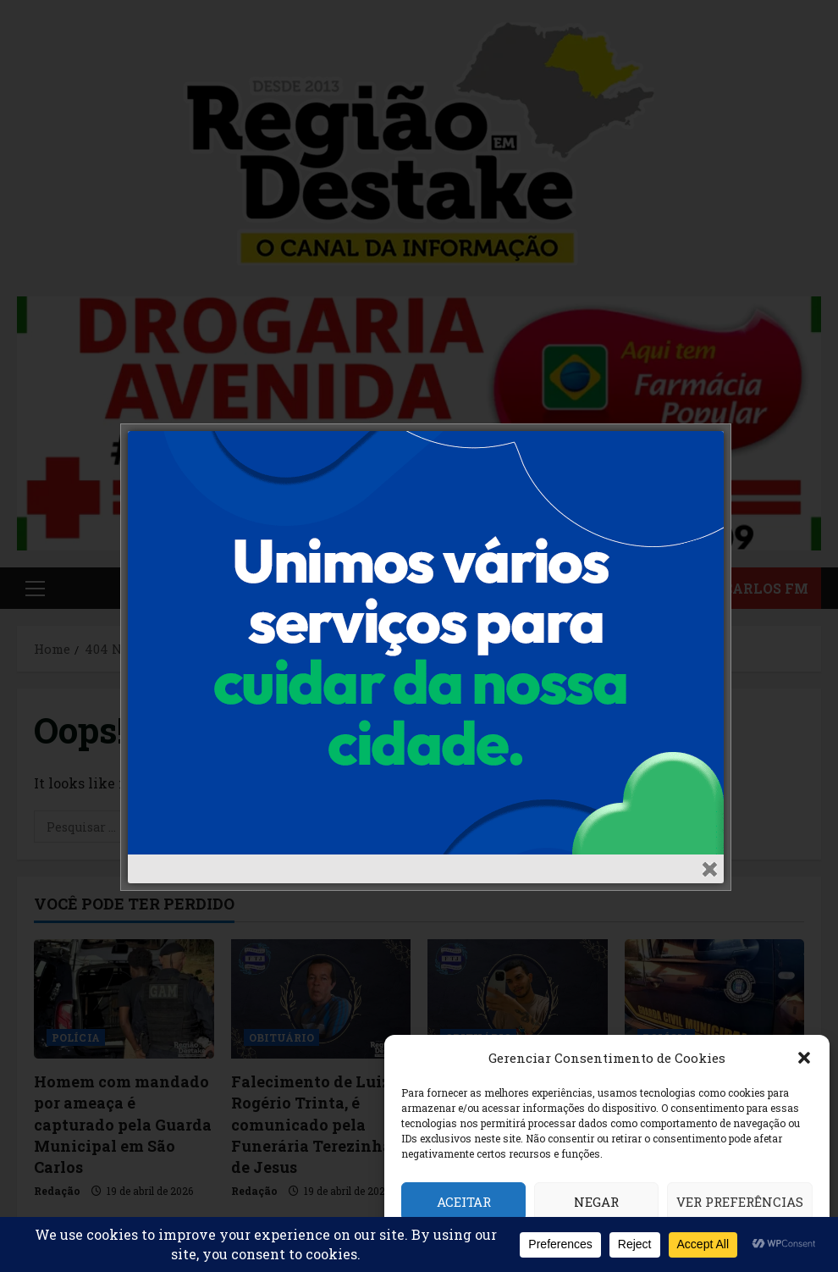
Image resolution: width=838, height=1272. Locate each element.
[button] (804, 1057)
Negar (596, 1201)
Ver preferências (739, 1201)
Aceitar (464, 1201)
